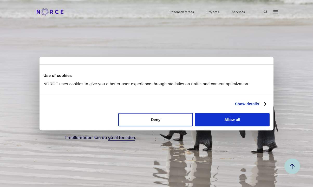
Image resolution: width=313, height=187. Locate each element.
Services (238, 14)
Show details (247, 104)
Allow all (232, 119)
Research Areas (181, 14)
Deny (156, 119)
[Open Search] (265, 14)
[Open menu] (275, 14)
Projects (212, 14)
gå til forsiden (121, 137)
